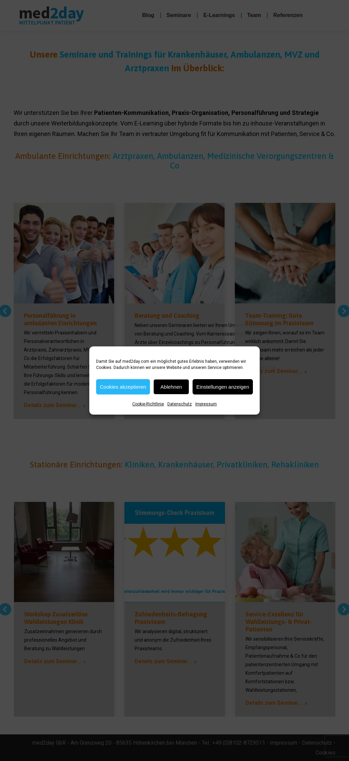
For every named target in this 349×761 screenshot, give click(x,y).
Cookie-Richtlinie (148, 404)
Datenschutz (179, 404)
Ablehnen (171, 387)
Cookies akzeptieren (123, 387)
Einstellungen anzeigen (222, 387)
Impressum (206, 404)
